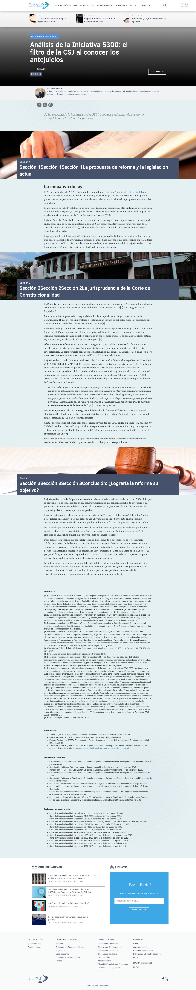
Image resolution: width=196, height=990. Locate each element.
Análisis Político (104, 961)
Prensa (59, 961)
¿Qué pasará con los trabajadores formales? (68, 903)
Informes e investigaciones (109, 968)
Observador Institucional (108, 950)
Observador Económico (108, 944)
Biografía (59, 944)
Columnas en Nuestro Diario (68, 957)
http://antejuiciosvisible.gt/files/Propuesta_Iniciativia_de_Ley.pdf (102, 748)
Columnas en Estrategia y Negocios (71, 947)
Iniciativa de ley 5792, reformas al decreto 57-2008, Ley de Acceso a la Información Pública (69, 890)
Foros (135, 957)
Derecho (36, 74)
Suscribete (157, 71)
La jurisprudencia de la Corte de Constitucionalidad (102, 18)
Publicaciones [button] (123, 5)
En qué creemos (34, 947)
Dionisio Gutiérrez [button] (83, 5)
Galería (136, 944)
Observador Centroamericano (110, 947)
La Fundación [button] (61, 5)
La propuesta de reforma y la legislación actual (55, 18)
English (184, 7)
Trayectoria (60, 950)
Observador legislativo (44, 36)
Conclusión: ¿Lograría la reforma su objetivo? (148, 18)
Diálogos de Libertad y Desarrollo (147, 954)
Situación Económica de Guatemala (113, 964)
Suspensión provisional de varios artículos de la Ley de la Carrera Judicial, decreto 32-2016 (72, 877)
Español (185, 4)
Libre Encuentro (62, 954)
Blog (137, 5)
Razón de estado (105, 5)
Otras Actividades (140, 947)
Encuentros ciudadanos (143, 950)
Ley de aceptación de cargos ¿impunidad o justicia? (68, 918)
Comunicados (104, 957)
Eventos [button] (146, 5)
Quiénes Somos (34, 944)
